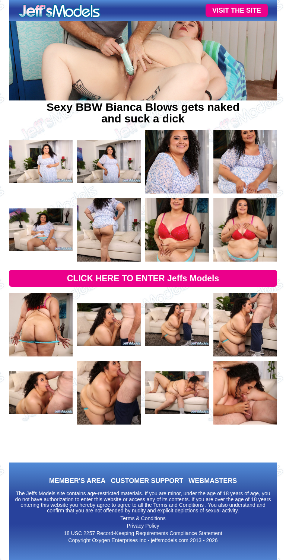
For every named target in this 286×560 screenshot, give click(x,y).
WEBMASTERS (212, 480)
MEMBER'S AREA (77, 480)
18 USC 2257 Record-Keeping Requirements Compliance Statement (143, 533)
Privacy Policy (143, 526)
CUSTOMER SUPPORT (147, 480)
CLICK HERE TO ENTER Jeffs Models (143, 278)
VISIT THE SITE (236, 10)
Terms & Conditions (142, 518)
